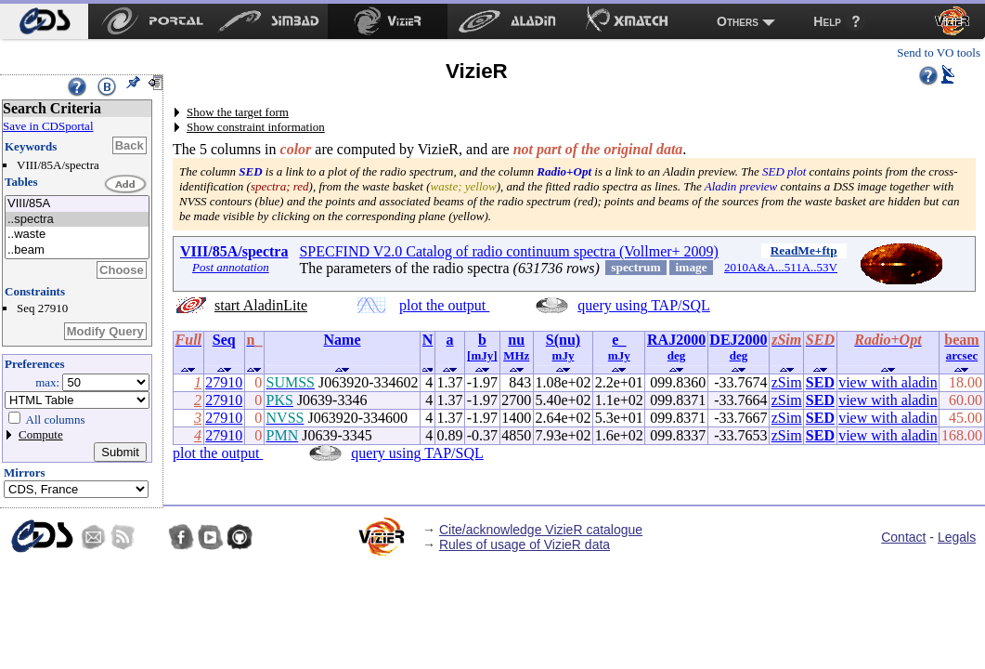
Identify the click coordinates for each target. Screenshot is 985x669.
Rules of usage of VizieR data (524, 544)
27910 (223, 382)
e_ (619, 340)
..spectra (77, 220)
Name (342, 340)
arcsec (962, 355)
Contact (903, 537)
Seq (224, 340)
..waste (77, 235)
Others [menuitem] (737, 21)
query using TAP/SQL (643, 305)
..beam (77, 250)
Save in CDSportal (48, 126)
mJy (563, 355)
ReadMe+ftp (804, 250)
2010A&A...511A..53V (780, 267)
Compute (41, 434)
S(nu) (563, 340)
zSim (786, 382)
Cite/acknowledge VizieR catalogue (540, 529)
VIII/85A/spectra (234, 251)
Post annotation (230, 267)
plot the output (444, 305)
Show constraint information (256, 127)
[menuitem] (44, 21)
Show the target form (238, 112)
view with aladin (888, 382)
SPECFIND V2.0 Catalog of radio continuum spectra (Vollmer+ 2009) (509, 251)
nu (516, 340)
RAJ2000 (676, 340)
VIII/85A (77, 204)
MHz (516, 355)
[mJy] (482, 355)
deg (676, 355)
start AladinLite (260, 305)
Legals (957, 537)
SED (820, 382)
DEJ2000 (738, 340)
